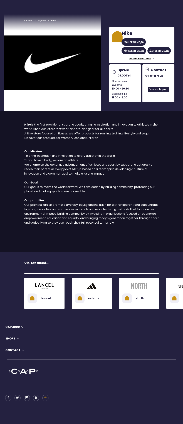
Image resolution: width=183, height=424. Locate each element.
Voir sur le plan (158, 89)
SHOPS (10, 338)
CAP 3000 (12, 327)
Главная (28, 20)
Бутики (42, 20)
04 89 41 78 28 (154, 76)
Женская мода (134, 42)
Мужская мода (134, 51)
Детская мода (159, 51)
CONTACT (13, 350)
